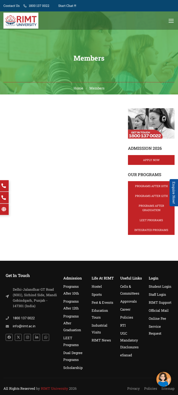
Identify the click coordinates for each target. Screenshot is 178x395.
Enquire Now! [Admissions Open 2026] (174, 193)
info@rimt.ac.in (24, 326)
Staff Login (157, 294)
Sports (97, 294)
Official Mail (159, 310)
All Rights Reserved (19, 388)
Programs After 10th (151, 187)
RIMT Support (160, 302)
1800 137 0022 (39, 5)
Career (125, 309)
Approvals (128, 301)
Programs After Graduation (151, 209)
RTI (123, 325)
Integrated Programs (151, 231)
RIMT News (101, 340)
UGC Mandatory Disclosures (129, 340)
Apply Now (151, 161)
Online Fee (157, 318)
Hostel (97, 286)
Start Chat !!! (67, 5)
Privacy (133, 388)
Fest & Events (102, 302)
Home (78, 89)
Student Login (160, 286)
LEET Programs (151, 221)
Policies (126, 317)
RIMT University (54, 388)
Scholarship (73, 367)
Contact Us (11, 5)
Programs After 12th (151, 197)
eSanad (126, 355)
